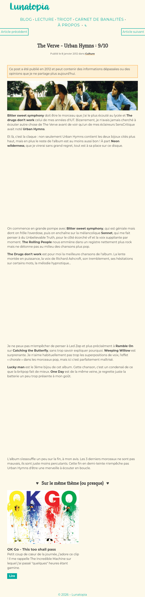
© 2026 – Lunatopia (72, 594)
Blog (26, 19)
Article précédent (14, 32)
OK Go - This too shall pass (31, 549)
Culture (90, 53)
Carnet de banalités (99, 19)
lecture (44, 19)
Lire (12, 576)
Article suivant (133, 32)
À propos (69, 25)
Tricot (64, 19)
